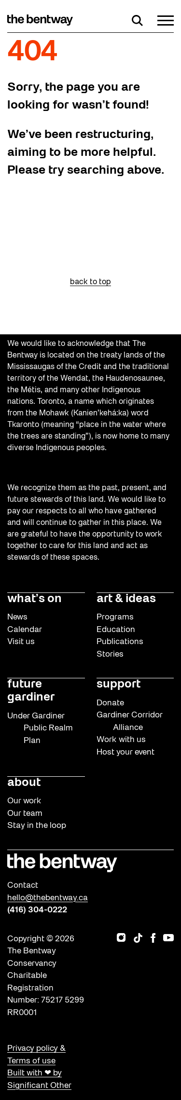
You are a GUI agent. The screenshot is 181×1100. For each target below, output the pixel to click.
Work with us (121, 739)
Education (116, 629)
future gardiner (31, 691)
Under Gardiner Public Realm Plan (40, 728)
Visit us (21, 642)
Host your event (125, 752)
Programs (115, 617)
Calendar (24, 629)
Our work (24, 801)
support (118, 684)
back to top (90, 282)
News (17, 617)
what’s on (34, 599)
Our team (24, 813)
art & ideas (126, 599)
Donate (110, 703)
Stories (110, 654)
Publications (120, 642)
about (24, 783)
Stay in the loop (36, 825)
